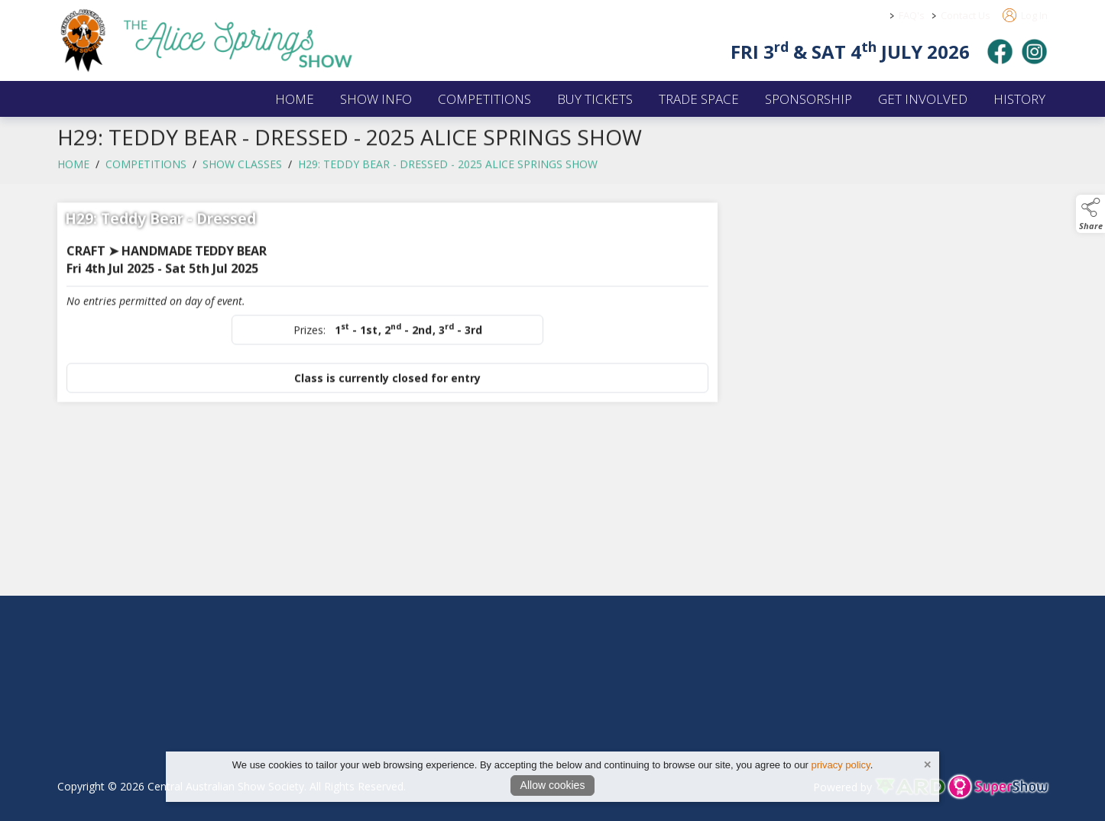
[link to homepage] (225, 40)
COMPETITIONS (145, 170)
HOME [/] (294, 99)
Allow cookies (552, 785)
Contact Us (965, 15)
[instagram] (1034, 51)
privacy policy (841, 765)
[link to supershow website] (998, 787)
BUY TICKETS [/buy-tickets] (595, 99)
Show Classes (242, 170)
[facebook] (1000, 51)
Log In (1025, 15)
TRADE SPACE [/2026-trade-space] (699, 99)
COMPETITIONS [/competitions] (484, 99)
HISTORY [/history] (1019, 99)
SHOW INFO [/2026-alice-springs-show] (376, 99)
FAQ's (912, 15)
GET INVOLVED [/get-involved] (922, 99)
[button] (1090, 214)
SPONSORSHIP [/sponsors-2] (808, 99)
